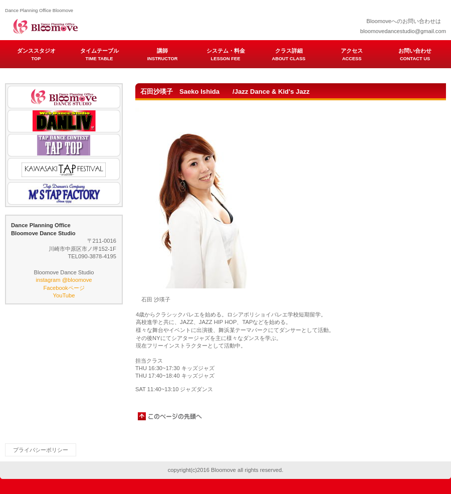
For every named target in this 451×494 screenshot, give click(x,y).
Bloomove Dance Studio (64, 97)
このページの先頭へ (170, 416)
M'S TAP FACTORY (64, 193)
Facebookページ (63, 288)
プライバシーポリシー (40, 450)
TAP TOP (64, 145)
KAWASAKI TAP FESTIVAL (64, 169)
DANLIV (64, 121)
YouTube (64, 295)
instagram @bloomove (64, 280)
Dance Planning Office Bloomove (105, 25)
